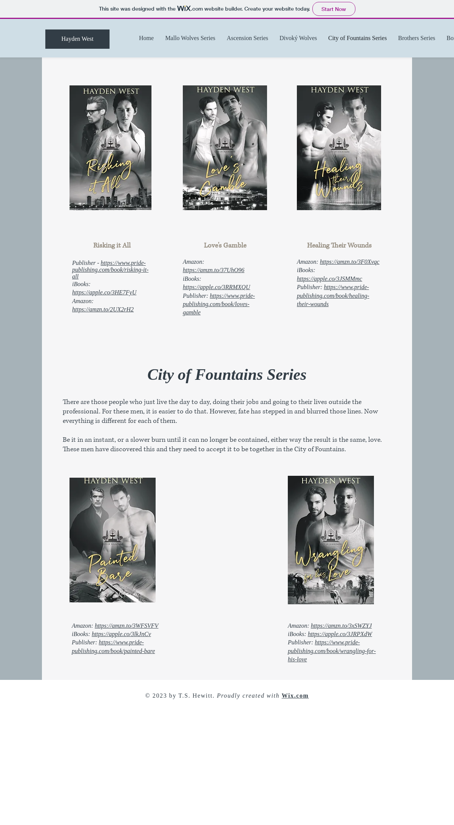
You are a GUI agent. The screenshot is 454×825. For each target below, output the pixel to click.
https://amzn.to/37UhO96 (213, 270)
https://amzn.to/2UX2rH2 (103, 309)
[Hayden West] (77, 39)
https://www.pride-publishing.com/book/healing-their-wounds (333, 295)
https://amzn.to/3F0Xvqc (350, 261)
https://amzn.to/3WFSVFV (126, 625)
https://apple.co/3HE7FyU (104, 292)
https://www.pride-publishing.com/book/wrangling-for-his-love (332, 650)
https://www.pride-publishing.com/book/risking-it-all (110, 270)
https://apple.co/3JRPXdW (340, 634)
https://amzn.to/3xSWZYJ (341, 625)
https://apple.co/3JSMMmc (329, 279)
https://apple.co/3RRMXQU (216, 287)
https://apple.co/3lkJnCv (121, 634)
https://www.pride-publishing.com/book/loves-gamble (219, 304)
